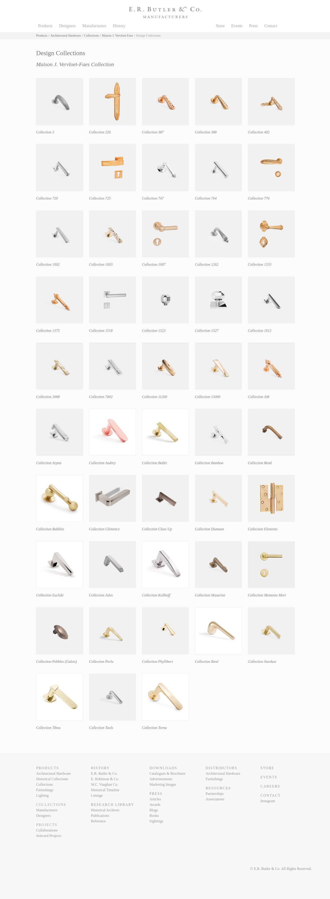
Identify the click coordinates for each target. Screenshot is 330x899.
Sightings (156, 821)
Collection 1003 (101, 264)
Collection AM (258, 397)
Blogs (153, 810)
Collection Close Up (157, 529)
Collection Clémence (104, 529)
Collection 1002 (48, 264)
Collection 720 (47, 198)
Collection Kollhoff (156, 595)
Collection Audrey (102, 463)
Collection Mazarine (210, 595)
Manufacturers (94, 26)
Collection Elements (263, 529)
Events (236, 26)
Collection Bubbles (50, 529)
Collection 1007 (154, 264)
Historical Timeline (105, 790)
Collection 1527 (207, 331)
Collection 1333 (260, 264)
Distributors (221, 768)
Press (253, 26)
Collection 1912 (260, 331)
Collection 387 (153, 132)
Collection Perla (101, 661)
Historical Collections (52, 779)
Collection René (207, 661)
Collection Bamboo (209, 463)
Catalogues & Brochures (167, 773)
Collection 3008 (48, 397)
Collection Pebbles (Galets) (56, 661)
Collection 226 (100, 132)
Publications (100, 816)
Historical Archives (105, 810)
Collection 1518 (101, 331)
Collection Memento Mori (267, 595)
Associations (215, 799)
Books (154, 816)
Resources (218, 788)
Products (45, 26)
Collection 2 (45, 132)
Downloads (163, 768)
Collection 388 (206, 132)
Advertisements (160, 779)
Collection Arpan (48, 463)
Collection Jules (101, 595)
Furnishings (45, 790)
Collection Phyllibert (157, 661)
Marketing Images (162, 784)
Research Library (112, 805)
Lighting (42, 795)
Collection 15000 (207, 397)
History (119, 26)
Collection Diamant (209, 529)
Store (220, 26)
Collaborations (47, 830)
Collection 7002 (101, 397)
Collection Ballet (154, 463)
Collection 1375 (48, 331)
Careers (270, 786)
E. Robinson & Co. (105, 779)
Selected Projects (48, 836)
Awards (154, 805)
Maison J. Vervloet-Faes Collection (75, 64)
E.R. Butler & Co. (104, 773)
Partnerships (215, 794)
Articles (155, 799)
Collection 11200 (154, 397)
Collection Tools (101, 728)
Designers (67, 26)
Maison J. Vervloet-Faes (117, 35)
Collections (91, 35)
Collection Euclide (50, 595)
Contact (270, 26)
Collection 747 (153, 198)
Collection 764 (206, 198)
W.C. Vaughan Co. (104, 784)
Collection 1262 (207, 264)
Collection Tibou (48, 728)
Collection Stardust (262, 661)
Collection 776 (259, 198)
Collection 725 (100, 198)
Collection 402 (259, 132)
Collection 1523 (154, 331)
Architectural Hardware (65, 35)
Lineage (97, 795)
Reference (98, 821)
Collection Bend (260, 463)
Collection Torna (154, 728)
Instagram (267, 801)
